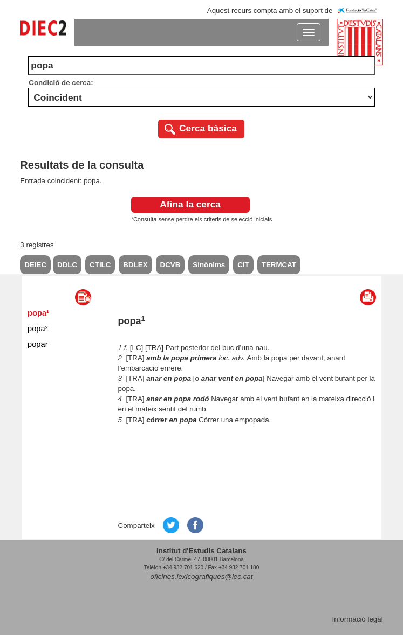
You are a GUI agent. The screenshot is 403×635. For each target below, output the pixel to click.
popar (38, 344)
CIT (243, 265)
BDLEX (135, 265)
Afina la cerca (190, 204)
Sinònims (209, 265)
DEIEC (35, 265)
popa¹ (38, 313)
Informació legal (357, 619)
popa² (38, 328)
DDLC (67, 265)
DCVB (170, 265)
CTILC (100, 265)
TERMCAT (279, 265)
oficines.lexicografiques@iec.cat (202, 577)
